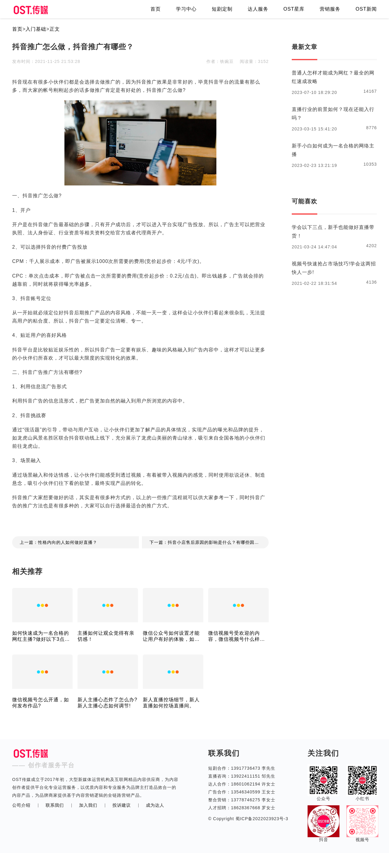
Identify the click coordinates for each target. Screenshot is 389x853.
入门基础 (36, 29)
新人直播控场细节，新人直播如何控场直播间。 (171, 702)
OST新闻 (366, 9)
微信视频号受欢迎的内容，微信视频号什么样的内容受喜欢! (236, 636)
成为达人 (155, 805)
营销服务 (330, 9)
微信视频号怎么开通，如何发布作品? (40, 702)
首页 (155, 9)
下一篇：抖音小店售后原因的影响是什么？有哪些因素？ (206, 542)
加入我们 (88, 805)
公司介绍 (21, 805)
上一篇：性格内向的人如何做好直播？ (58, 542)
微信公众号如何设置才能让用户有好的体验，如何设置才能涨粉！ (171, 636)
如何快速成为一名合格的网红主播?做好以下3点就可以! (41, 636)
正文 (55, 29)
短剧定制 (222, 9)
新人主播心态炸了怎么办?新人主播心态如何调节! (107, 702)
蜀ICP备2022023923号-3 (261, 818)
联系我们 (55, 805)
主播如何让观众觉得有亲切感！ (105, 636)
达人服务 (258, 9)
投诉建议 (121, 805)
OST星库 (294, 9)
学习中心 (186, 9)
